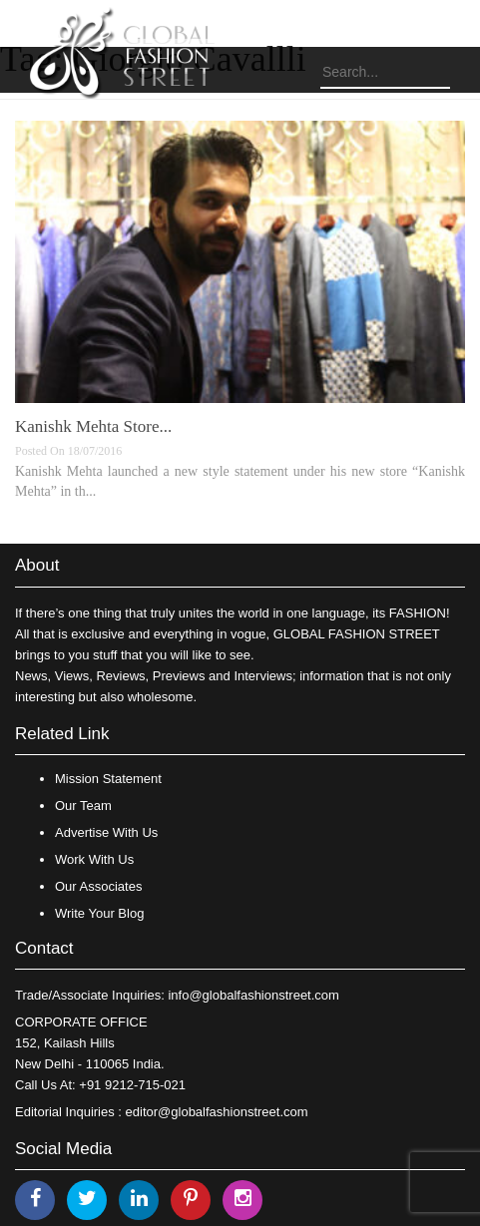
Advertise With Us (106, 832)
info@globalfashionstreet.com (253, 995)
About (37, 565)
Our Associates (98, 886)
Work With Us (94, 859)
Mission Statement (108, 778)
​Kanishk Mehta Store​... (93, 426)
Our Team (83, 805)
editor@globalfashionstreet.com (217, 1111)
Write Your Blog (99, 913)
